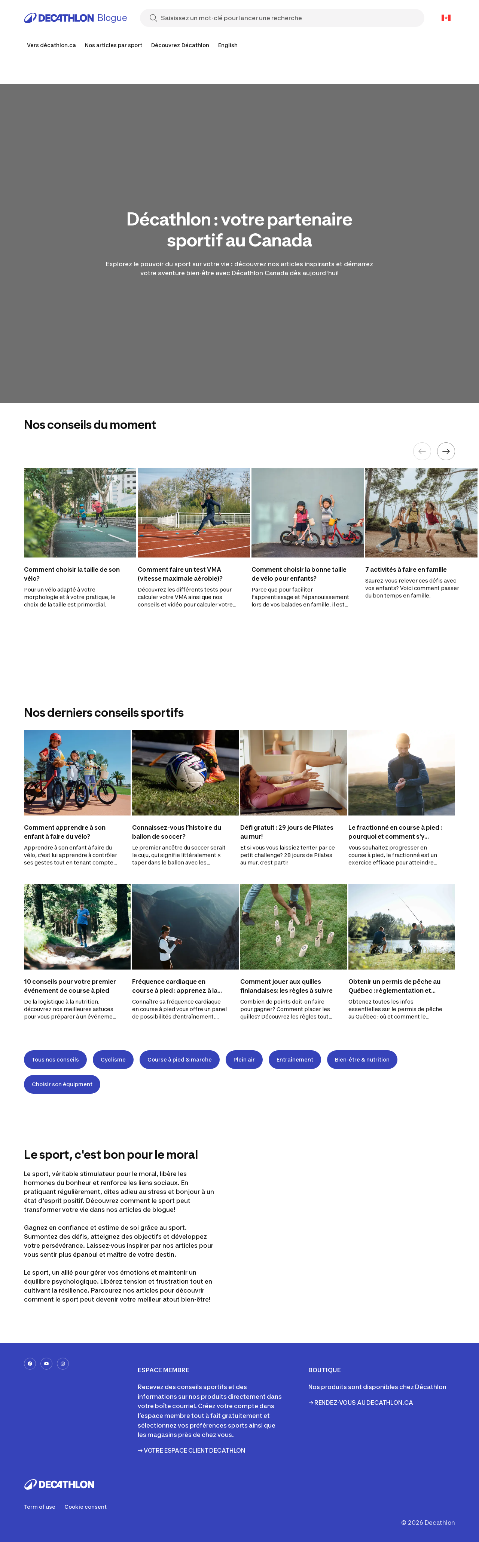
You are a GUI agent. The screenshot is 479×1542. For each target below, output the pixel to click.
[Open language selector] (446, 18)
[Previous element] (422, 451)
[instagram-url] (63, 1364)
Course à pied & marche (179, 1059)
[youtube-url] (46, 1364)
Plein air (244, 1059)
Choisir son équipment (62, 1084)
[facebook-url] (30, 1364)
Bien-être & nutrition (362, 1059)
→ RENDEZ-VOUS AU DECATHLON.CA (360, 1402)
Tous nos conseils (55, 1059)
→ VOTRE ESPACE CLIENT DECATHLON (191, 1450)
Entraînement (295, 1059)
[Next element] (446, 451)
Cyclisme (113, 1059)
